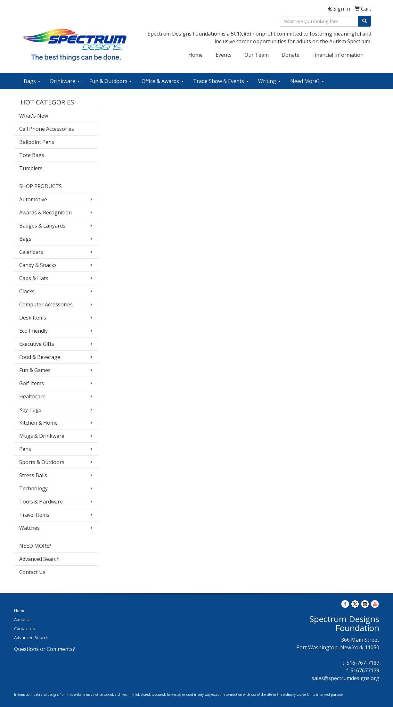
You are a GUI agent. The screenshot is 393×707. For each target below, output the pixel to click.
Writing (269, 81)
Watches (29, 527)
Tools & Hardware (41, 501)
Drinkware (65, 81)
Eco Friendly (33, 330)
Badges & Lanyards (42, 225)
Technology (33, 488)
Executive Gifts (36, 343)
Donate (290, 54)
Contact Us (32, 572)
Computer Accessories (46, 304)
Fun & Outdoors (110, 81)
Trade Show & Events (221, 81)
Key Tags (30, 409)
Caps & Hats (33, 278)
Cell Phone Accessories (46, 128)
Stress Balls (33, 475)
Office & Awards (163, 81)
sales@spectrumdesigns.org (345, 678)
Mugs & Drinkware (41, 435)
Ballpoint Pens (36, 142)
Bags (32, 81)
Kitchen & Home (38, 422)
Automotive (33, 199)
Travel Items (34, 514)
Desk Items (32, 317)
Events (224, 54)
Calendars (31, 251)
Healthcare (32, 396)
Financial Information (338, 54)
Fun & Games (35, 370)
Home (195, 54)
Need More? (307, 81)
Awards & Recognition (45, 212)
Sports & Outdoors (41, 462)
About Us (23, 619)
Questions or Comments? (44, 649)
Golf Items (31, 383)
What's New (33, 115)
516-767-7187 (363, 662)
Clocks (27, 291)
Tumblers (31, 168)
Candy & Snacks (38, 265)
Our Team (256, 54)
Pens (25, 449)
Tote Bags (31, 155)
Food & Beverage (39, 357)
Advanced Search (39, 558)
